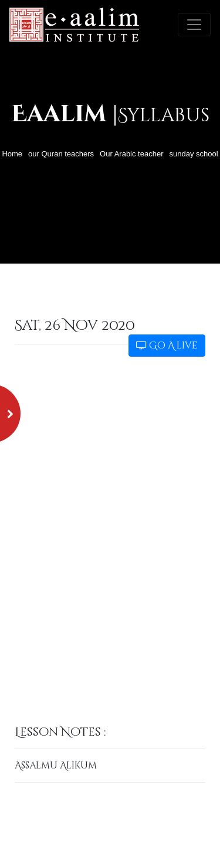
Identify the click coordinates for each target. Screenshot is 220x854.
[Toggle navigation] (194, 24)
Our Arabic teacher (131, 153)
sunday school (193, 153)
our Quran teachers (61, 153)
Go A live (167, 345)
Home (12, 153)
